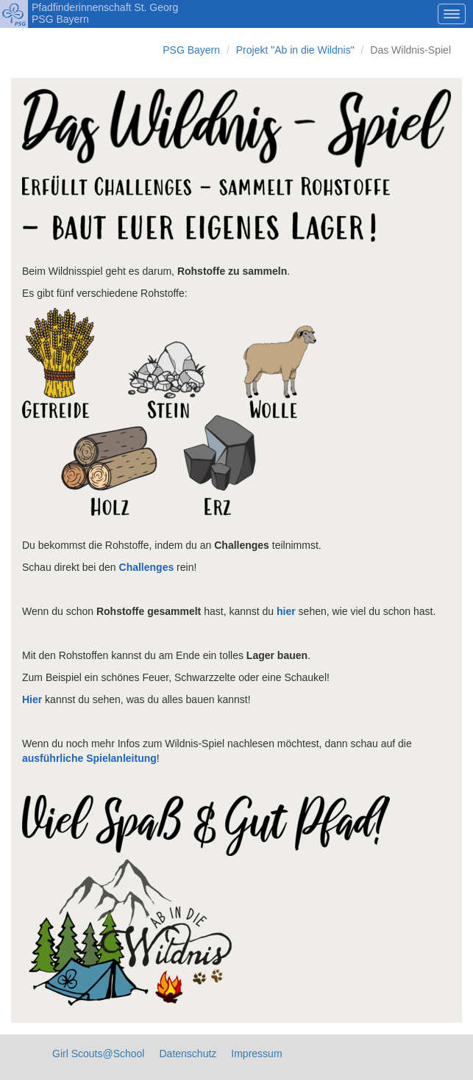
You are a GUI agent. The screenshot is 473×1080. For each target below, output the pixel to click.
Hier (32, 699)
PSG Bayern (191, 50)
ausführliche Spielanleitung (89, 758)
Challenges (146, 567)
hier (286, 611)
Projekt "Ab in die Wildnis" (295, 50)
